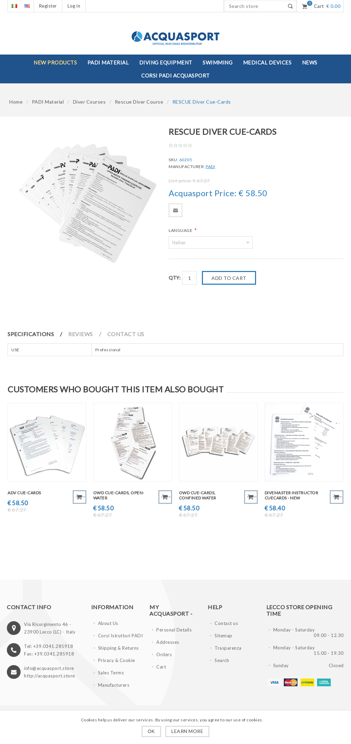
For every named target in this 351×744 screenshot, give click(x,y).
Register (48, 6)
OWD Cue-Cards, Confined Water (197, 495)
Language (181, 230)
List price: (180, 181)
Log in (74, 6)
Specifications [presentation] (31, 334)
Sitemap (223, 635)
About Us (108, 623)
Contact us (226, 623)
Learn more (187, 731)
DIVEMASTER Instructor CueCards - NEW (291, 495)
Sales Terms (111, 672)
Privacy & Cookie (116, 660)
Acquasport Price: (203, 193)
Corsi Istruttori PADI (120, 635)
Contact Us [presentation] (125, 334)
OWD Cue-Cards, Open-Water (118, 495)
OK (151, 731)
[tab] (38, 334)
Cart (161, 667)
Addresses (167, 642)
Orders (164, 654)
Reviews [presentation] (80, 334)
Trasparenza (228, 648)
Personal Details (174, 630)
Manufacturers (114, 685)
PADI (210, 166)
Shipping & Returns (118, 648)
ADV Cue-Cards (24, 492)
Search (222, 660)
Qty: (175, 278)
